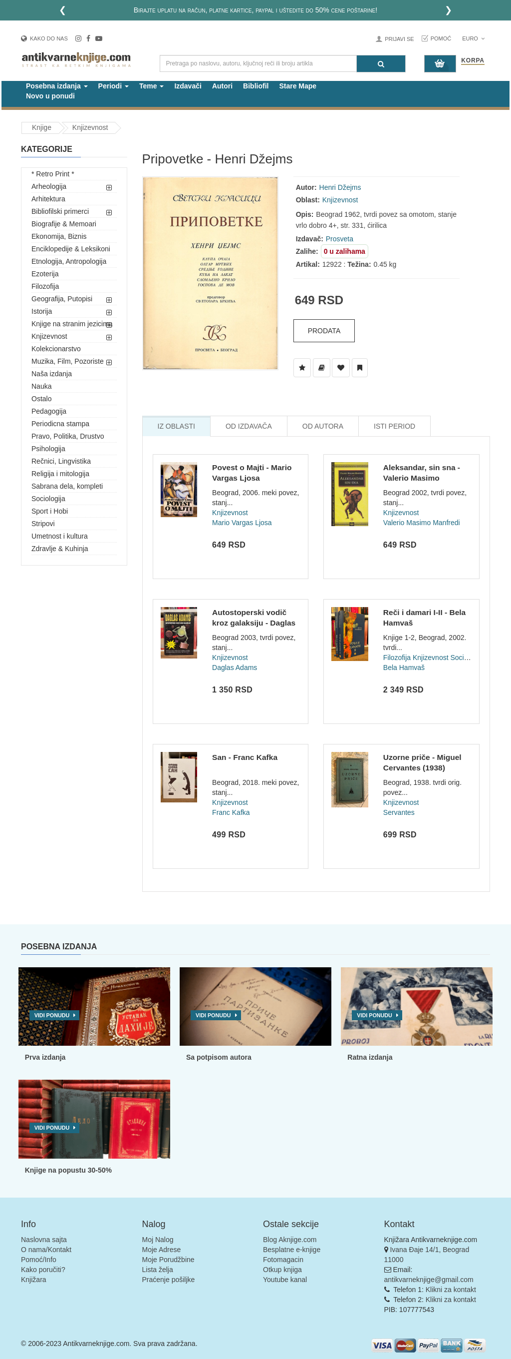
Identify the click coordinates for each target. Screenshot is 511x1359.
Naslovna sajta (44, 1240)
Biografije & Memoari (63, 224)
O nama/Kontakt (46, 1250)
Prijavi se (399, 39)
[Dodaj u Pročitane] (360, 367)
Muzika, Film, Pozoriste (67, 361)
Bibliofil (255, 86)
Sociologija (48, 499)
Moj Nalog (158, 1240)
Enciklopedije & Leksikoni (70, 249)
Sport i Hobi (49, 511)
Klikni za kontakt (451, 1290)
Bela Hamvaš (404, 668)
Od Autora (322, 426)
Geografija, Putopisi (61, 299)
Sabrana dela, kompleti (67, 486)
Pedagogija (48, 411)
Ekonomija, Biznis (59, 236)
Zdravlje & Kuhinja (59, 549)
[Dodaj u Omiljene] (341, 367)
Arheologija (48, 186)
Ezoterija (44, 274)
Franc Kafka (231, 812)
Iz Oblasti (176, 426)
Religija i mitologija (60, 474)
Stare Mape (297, 86)
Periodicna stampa (60, 424)
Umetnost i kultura (59, 536)
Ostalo (41, 399)
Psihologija (48, 449)
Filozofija (45, 286)
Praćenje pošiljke (168, 1280)
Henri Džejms (340, 187)
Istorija (41, 311)
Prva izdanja (45, 1057)
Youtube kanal (285, 1280)
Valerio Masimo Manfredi (421, 523)
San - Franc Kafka (244, 757)
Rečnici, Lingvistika (61, 461)
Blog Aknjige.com (289, 1240)
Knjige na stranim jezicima (72, 324)
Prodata (324, 331)
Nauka (41, 386)
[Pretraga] (381, 63)
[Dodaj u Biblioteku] (321, 367)
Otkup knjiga (282, 1270)
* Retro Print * (52, 174)
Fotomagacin (283, 1260)
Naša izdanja (51, 374)
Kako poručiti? (43, 1270)
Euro (473, 38)
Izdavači (187, 86)
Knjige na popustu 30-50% (68, 1170)
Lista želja (157, 1270)
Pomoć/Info (38, 1260)
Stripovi (43, 524)
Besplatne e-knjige (291, 1250)
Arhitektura (48, 199)
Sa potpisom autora (219, 1057)
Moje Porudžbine (168, 1260)
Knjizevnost (90, 127)
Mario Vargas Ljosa (242, 523)
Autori (222, 86)
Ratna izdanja (369, 1057)
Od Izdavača (249, 426)
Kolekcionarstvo (56, 349)
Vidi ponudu (52, 1015)
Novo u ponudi (50, 96)
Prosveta (339, 239)
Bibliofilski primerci (60, 211)
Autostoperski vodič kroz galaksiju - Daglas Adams (253, 623)
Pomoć (441, 38)
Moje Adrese (161, 1250)
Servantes (399, 812)
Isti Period (394, 426)
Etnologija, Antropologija (68, 261)
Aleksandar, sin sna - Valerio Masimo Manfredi (421, 478)
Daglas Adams (234, 668)
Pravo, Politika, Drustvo (67, 436)
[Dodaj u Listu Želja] (302, 367)
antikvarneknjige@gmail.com (429, 1280)
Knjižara (33, 1280)
